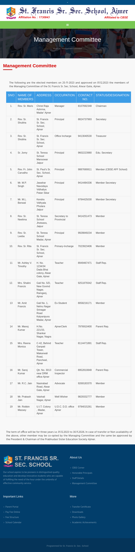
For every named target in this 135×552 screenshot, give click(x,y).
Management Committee (84, 483)
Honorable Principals (82, 473)
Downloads (77, 512)
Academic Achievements (84, 522)
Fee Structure (12, 517)
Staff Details (78, 478)
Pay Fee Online (12, 512)
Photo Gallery (78, 517)
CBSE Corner (78, 468)
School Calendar (13, 522)
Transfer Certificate (81, 507)
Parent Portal (11, 507)
